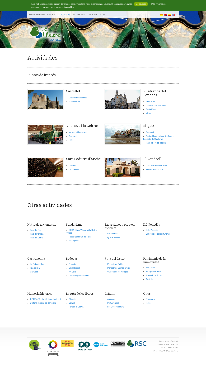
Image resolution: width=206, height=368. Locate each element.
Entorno (51, 14)
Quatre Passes (113, 237)
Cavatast (72, 165)
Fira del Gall (35, 268)
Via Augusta (74, 241)
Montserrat (150, 299)
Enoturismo (78, 14)
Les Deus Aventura (115, 307)
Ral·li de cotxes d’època (156, 143)
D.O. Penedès (152, 230)
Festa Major (151, 109)
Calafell (72, 303)
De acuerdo (141, 4)
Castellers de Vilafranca (156, 105)
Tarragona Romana (154, 271)
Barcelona (150, 268)
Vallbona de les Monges (117, 272)
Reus (148, 303)
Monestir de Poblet (115, 264)
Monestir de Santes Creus (118, 268)
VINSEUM (150, 102)
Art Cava (72, 272)
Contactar (92, 14)
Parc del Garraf (36, 238)
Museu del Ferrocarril (78, 132)
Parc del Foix (74, 102)
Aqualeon (111, 299)
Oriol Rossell (74, 268)
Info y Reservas (37, 14)
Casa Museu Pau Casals (156, 165)
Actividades (64, 14)
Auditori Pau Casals (154, 169)
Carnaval (72, 136)
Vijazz (148, 113)
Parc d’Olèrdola (36, 234)
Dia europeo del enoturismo (158, 234)
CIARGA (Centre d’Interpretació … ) (45, 299)
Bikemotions (112, 233)
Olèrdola (72, 299)
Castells (149, 279)
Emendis (72, 264)
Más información (158, 4)
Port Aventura (113, 303)
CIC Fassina (74, 169)
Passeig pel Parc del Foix (79, 237)
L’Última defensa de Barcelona (43, 303)
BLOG (102, 14)
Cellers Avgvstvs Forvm (79, 276)
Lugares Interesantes (78, 98)
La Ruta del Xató (37, 264)
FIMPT (72, 140)
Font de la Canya (76, 307)
